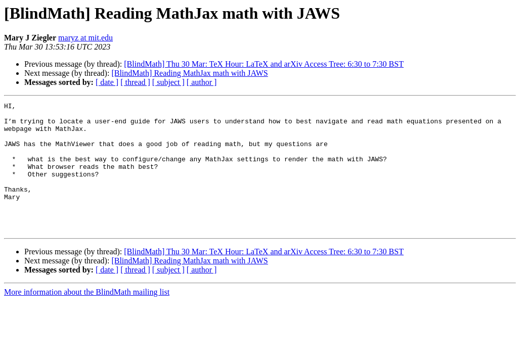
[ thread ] (135, 82)
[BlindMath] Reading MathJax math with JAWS (189, 73)
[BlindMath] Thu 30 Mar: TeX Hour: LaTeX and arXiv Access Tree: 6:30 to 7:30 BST (264, 64)
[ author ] (202, 82)
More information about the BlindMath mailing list (86, 317)
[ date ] (107, 82)
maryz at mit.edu (85, 37)
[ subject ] (168, 82)
